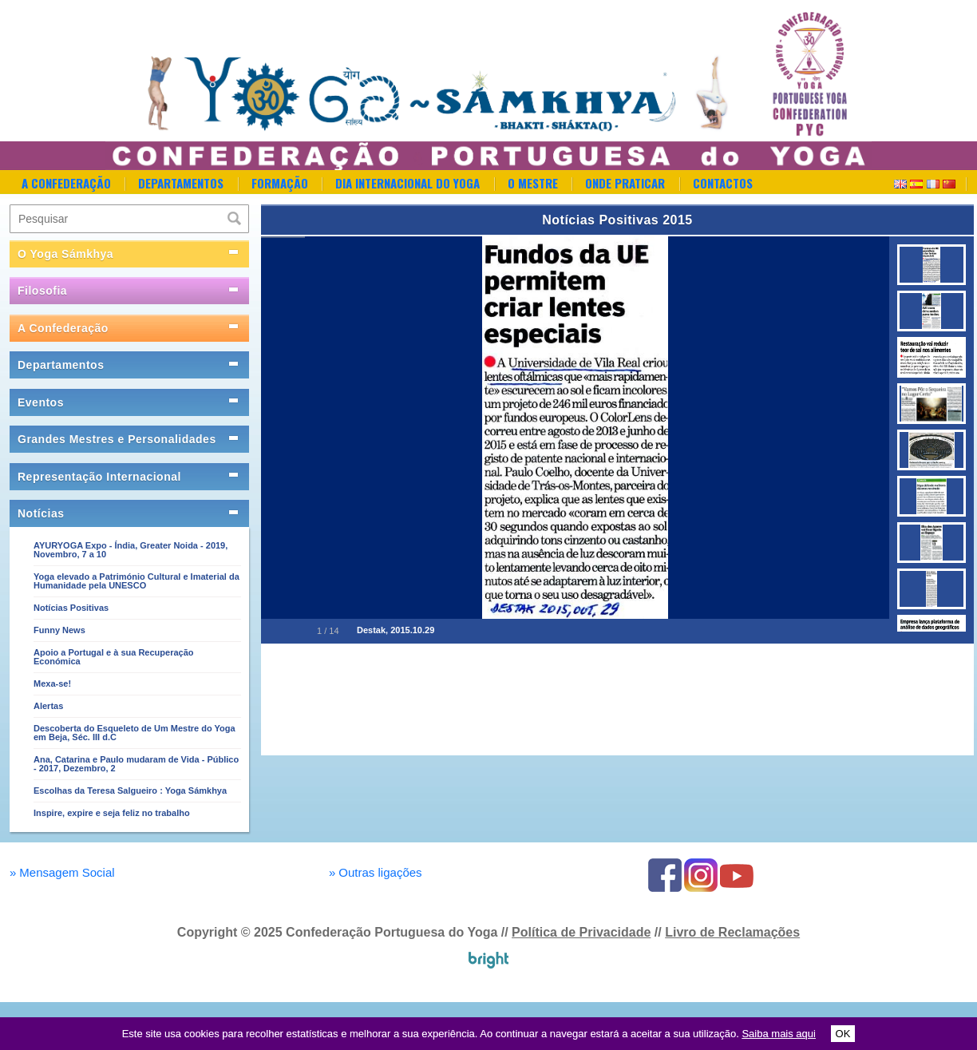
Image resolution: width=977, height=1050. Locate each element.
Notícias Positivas (71, 607)
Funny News (59, 630)
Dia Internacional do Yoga (407, 183)
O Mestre (533, 183)
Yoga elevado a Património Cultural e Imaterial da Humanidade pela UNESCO (136, 581)
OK (843, 1034)
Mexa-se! (52, 683)
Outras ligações (375, 872)
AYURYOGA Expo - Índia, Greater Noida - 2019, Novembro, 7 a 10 (130, 550)
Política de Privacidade (581, 932)
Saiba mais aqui (779, 1034)
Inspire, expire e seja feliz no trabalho (112, 813)
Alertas (48, 706)
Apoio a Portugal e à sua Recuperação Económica (114, 657)
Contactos (723, 183)
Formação (279, 183)
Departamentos (180, 183)
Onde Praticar (625, 183)
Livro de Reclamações (732, 932)
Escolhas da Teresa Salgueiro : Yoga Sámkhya (130, 790)
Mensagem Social (62, 872)
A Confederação (66, 183)
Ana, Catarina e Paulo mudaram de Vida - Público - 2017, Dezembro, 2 (136, 764)
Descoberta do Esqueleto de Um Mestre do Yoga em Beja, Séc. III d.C (134, 732)
